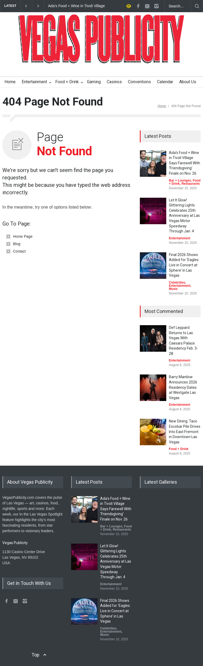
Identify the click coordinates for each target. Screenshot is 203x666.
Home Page (23, 236)
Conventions (139, 81)
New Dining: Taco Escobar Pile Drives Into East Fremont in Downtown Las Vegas (184, 431)
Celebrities (177, 282)
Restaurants (191, 184)
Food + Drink (67, 81)
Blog (16, 244)
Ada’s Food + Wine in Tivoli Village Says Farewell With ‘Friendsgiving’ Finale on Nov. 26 (76, 6)
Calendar (165, 81)
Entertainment (34, 81)
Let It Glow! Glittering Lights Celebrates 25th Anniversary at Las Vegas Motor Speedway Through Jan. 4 (184, 215)
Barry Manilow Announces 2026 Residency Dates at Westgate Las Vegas (183, 387)
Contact (19, 251)
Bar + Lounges (180, 180)
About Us (187, 81)
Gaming (94, 81)
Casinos (114, 81)
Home (10, 81)
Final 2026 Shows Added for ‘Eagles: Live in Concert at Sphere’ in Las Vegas (184, 265)
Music (173, 289)
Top (35, 655)
